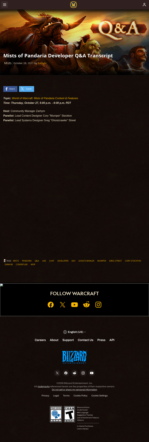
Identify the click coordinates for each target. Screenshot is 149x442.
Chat (51, 260)
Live (44, 260)
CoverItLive (22, 264)
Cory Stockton (133, 260)
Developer (62, 260)
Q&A (37, 260)
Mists (16, 260)
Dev (73, 260)
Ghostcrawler (86, 260)
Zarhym (42, 63)
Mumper (101, 260)
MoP (33, 264)
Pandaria (27, 260)
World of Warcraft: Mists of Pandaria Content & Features (45, 98)
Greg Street (115, 260)
